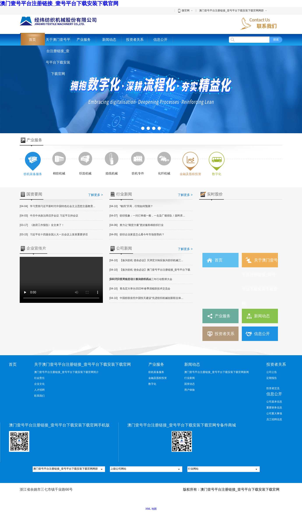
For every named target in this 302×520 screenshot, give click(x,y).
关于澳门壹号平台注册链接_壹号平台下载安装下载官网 (58, 57)
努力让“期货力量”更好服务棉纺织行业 (136, 225)
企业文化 (39, 383)
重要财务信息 (274, 407)
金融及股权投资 (157, 378)
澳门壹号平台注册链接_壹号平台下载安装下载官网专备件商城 (181, 425)
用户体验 (189, 389)
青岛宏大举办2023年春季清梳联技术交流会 (139, 288)
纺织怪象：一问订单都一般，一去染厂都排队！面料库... (147, 215)
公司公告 (271, 372)
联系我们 (39, 395)
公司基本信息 (274, 401)
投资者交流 (272, 388)
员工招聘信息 (274, 419)
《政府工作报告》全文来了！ (42, 225)
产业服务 (84, 39)
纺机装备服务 (156, 372)
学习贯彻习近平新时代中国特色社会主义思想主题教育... (57, 206)
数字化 (152, 383)
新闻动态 (109, 39)
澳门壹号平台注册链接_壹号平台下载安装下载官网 (59, 3)
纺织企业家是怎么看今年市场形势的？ (136, 234)
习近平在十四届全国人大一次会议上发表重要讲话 (54, 234)
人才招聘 (39, 389)
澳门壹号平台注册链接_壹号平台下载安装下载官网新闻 (216, 372)
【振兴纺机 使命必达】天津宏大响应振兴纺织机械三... (146, 260)
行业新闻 (189, 378)
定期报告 (271, 378)
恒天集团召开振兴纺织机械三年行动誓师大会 (140, 279)
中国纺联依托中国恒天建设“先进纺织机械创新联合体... (146, 298)
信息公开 (160, 39)
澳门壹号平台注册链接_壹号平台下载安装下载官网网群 (231, 10)
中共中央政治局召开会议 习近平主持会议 (49, 215)
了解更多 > (95, 195)
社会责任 (39, 378)
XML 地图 (151, 508)
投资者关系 (135, 39)
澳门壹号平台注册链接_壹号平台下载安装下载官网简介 (66, 372)
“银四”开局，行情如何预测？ (131, 206)
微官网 (183, 10)
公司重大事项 (274, 413)
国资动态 (189, 383)
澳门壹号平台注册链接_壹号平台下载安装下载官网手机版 (59, 425)
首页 (32, 39)
